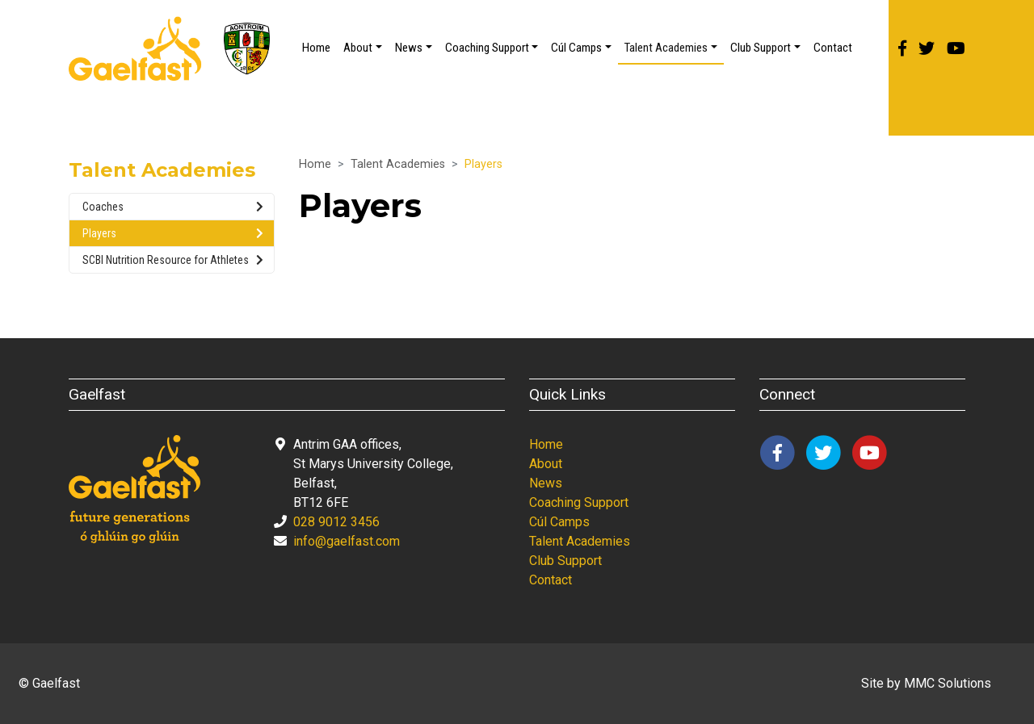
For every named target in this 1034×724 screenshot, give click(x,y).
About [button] (357, 47)
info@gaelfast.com (346, 541)
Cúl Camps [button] (576, 47)
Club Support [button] (760, 47)
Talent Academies (398, 164)
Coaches (172, 207)
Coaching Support (578, 502)
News (545, 483)
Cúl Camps (559, 521)
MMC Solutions (947, 683)
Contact (832, 47)
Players (172, 233)
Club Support (565, 560)
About (545, 463)
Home (316, 47)
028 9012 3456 (336, 521)
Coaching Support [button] (487, 47)
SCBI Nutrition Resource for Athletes (172, 260)
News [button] (408, 47)
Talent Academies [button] (666, 47)
